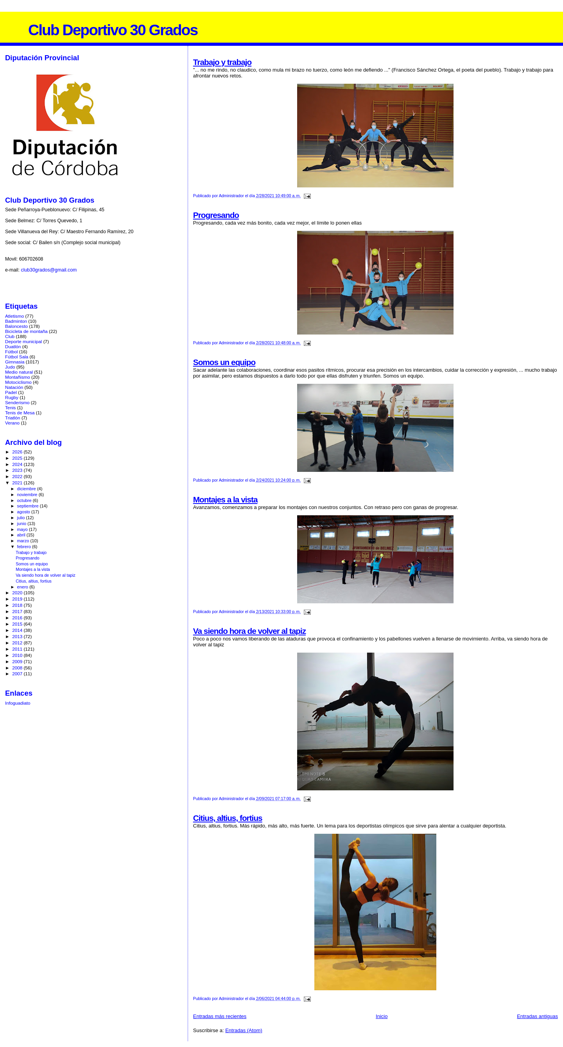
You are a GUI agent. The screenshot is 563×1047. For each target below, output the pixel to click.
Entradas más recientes (220, 1016)
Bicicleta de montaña (26, 331)
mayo (23, 529)
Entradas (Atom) (243, 1030)
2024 (17, 464)
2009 (17, 661)
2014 (17, 630)
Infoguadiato (17, 702)
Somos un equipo (224, 362)
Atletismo (14, 315)
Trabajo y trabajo (222, 62)
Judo (10, 366)
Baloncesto (16, 326)
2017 (17, 611)
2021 (17, 482)
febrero (24, 546)
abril (22, 534)
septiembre (28, 506)
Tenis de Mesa (20, 412)
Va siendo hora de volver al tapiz (249, 630)
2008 (17, 667)
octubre (25, 500)
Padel (11, 392)
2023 (17, 470)
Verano (12, 422)
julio (21, 517)
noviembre (28, 494)
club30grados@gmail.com (49, 270)
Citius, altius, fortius (227, 817)
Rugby (11, 397)
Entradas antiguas (537, 1016)
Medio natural (19, 371)
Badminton (16, 321)
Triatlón (12, 417)
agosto (24, 511)
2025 (17, 458)
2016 (17, 617)
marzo (23, 540)
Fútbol (11, 351)
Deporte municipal (23, 341)
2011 (17, 648)
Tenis (10, 407)
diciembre (27, 488)
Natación (14, 387)
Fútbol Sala (16, 356)
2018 (17, 605)
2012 (17, 642)
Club (9, 336)
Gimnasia (15, 361)
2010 (17, 655)
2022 (17, 476)
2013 (17, 636)
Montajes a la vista (225, 499)
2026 (17, 451)
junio (22, 523)
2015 (17, 623)
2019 (17, 598)
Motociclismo (18, 382)
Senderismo (17, 402)
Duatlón (13, 346)
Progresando (216, 214)
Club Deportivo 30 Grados (112, 30)
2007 (17, 673)
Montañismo (17, 377)
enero (23, 587)
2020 (17, 592)
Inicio (381, 1016)
